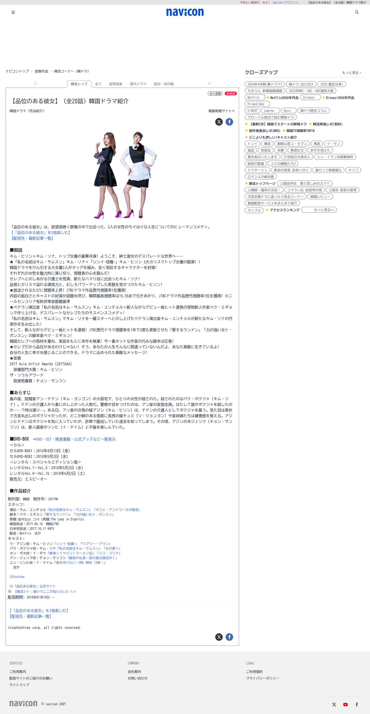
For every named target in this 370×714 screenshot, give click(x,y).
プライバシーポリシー (262, 678)
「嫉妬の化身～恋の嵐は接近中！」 (92, 558)
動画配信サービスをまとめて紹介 (272, 203)
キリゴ (353, 170)
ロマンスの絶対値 (261, 176)
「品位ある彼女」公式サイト (34, 586)
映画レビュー (320, 196)
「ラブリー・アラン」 (95, 543)
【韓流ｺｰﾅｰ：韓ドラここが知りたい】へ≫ (44, 591)
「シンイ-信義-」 (66, 543)
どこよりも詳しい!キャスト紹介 (273, 137)
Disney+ (310, 97)
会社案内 (134, 671)
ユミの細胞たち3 (283, 163)
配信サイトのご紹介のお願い (30, 678)
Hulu (289, 110)
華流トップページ (262, 183)
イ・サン (333, 143)
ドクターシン (257, 170)
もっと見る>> (319, 210)
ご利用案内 (17, 671)
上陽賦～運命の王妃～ (264, 190)
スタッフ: (16, 504)
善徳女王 (297, 150)
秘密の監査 (256, 163)
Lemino (270, 110)
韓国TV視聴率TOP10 (300, 130)
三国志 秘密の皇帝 (342, 190)
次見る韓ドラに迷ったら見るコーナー (276, 196)
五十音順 (215, 93)
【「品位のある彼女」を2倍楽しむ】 (41, 232)
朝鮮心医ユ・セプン (292, 143)
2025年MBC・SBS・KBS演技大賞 (311, 91)
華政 (267, 143)
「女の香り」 (112, 548)
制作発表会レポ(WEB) (264, 130)
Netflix (255, 97)
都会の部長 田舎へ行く (291, 170)
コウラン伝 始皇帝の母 (304, 190)
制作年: (39, 499)
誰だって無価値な (328, 170)
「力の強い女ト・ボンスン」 (93, 514)
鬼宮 (251, 150)
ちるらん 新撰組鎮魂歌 (265, 91)
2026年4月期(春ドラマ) (265, 84)
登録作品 (41, 71)
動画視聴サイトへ (222, 111)
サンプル (254, 210)
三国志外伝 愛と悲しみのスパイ (305, 183)
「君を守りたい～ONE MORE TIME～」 (80, 562)
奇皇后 (266, 150)
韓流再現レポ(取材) (328, 124)
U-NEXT (252, 110)
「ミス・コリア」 (109, 553)
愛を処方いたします (262, 157)
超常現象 (115, 84)
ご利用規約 (254, 671)
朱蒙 (280, 150)
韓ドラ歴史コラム (313, 110)
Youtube (19, 576)
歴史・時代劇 (164, 84)
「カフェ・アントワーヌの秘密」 (117, 509)
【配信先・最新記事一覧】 (32, 238)
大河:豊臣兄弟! (331, 84)
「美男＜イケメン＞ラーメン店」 (71, 553)
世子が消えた (320, 150)
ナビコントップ (17, 71)
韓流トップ (79, 84)
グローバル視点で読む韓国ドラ (271, 117)
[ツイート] (219, 122)
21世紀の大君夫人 (297, 157)
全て (98, 84)
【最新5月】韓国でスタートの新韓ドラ (278, 124)
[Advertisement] (185, 43)
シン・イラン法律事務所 (335, 157)
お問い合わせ (137, 678)
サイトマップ (19, 685)
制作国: (14, 499)
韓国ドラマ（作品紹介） (28, 111)
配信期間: (16, 597)
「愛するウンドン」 (57, 514)
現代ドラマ (138, 84)
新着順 (231, 93)
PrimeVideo (257, 104)
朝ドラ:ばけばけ (301, 84)
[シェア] (229, 122)
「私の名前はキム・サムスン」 (69, 509)
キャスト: (16, 538)
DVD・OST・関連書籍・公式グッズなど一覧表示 (76, 439)
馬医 (317, 143)
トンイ (252, 143)
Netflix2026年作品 (284, 97)
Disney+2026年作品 (340, 97)
